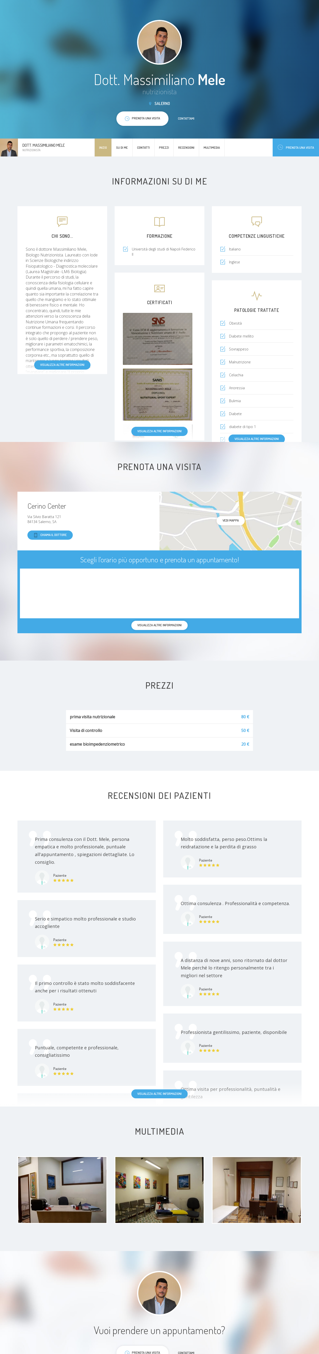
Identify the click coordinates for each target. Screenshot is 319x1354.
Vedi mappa (231, 520)
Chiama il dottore (50, 535)
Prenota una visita (296, 147)
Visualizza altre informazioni (62, 365)
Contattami (186, 118)
